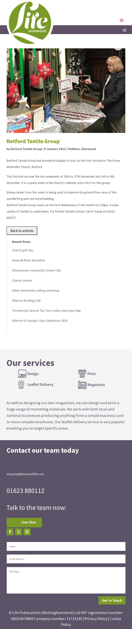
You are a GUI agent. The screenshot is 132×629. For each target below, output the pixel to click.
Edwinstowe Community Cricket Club (36, 270)
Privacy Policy (96, 618)
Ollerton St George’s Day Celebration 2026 (39, 321)
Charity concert (22, 280)
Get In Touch (112, 600)
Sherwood (88, 149)
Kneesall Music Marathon (28, 260)
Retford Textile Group (26, 149)
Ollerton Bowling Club (26, 300)
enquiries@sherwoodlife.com (25, 474)
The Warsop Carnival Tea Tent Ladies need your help (46, 310)
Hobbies (74, 149)
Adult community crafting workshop (35, 290)
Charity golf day (22, 250)
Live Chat (28, 522)
